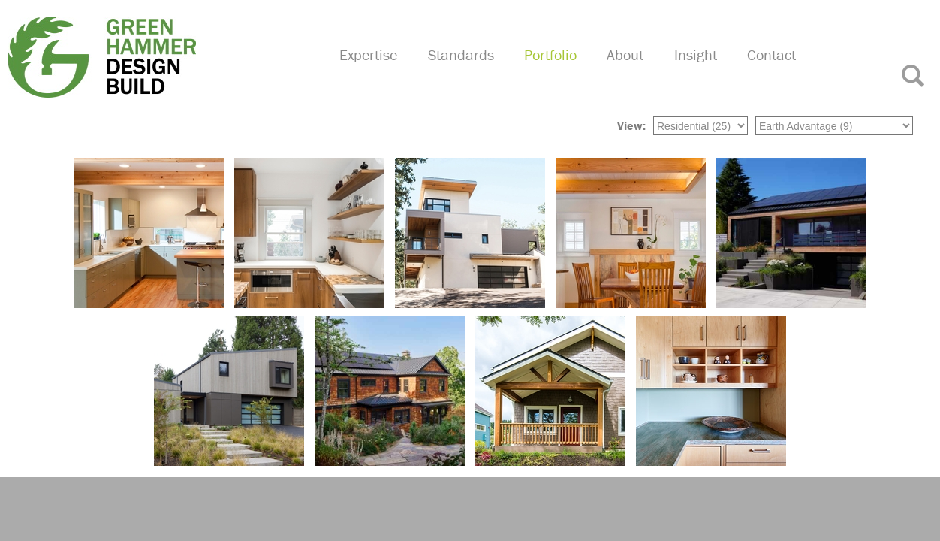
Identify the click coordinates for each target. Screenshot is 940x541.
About (635, 71)
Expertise (387, 71)
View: (631, 123)
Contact (776, 71)
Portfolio (563, 71)
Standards (477, 71)
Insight (702, 71)
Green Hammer (158, 55)
